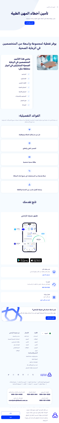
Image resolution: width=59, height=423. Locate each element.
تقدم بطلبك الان (29, 23)
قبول (11, 417)
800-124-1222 (44, 394)
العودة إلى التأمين (52, 7)
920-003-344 (32, 394)
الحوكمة (30, 384)
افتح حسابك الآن (50, 318)
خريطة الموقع (42, 384)
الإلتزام (24, 384)
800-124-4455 (16, 394)
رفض (10, 413)
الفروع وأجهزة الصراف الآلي (43, 382)
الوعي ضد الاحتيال (22, 382)
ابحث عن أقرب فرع (45, 300)
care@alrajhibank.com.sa (18, 400)
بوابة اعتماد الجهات (32, 382)
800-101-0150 (44, 400)
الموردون (36, 384)
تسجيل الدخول (46, 275)
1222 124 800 (46, 287)
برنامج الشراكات (13, 382)
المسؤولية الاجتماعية (17, 384)
